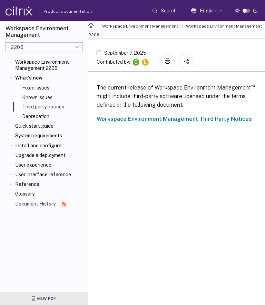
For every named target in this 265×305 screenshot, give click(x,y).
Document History (40, 204)
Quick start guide (34, 126)
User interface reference (43, 174)
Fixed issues (35, 88)
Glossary (25, 194)
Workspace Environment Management (140, 26)
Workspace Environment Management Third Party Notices (174, 119)
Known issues (37, 97)
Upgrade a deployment (40, 155)
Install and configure (38, 145)
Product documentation (59, 11)
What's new (28, 78)
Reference (27, 184)
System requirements (38, 135)
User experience (33, 165)
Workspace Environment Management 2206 (42, 65)
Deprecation (35, 116)
